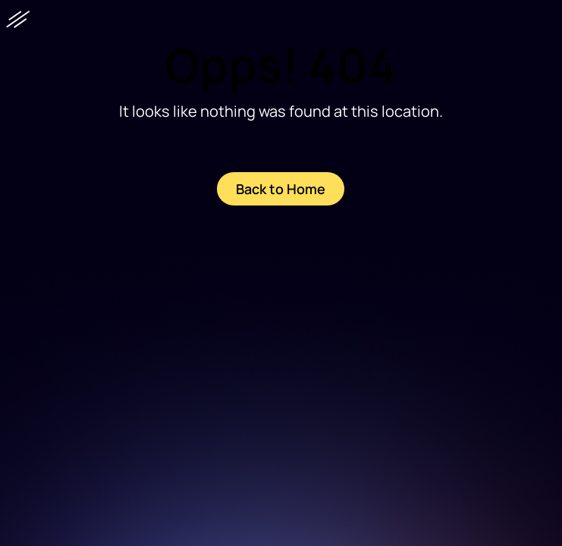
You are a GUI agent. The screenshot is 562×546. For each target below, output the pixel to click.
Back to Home (280, 189)
